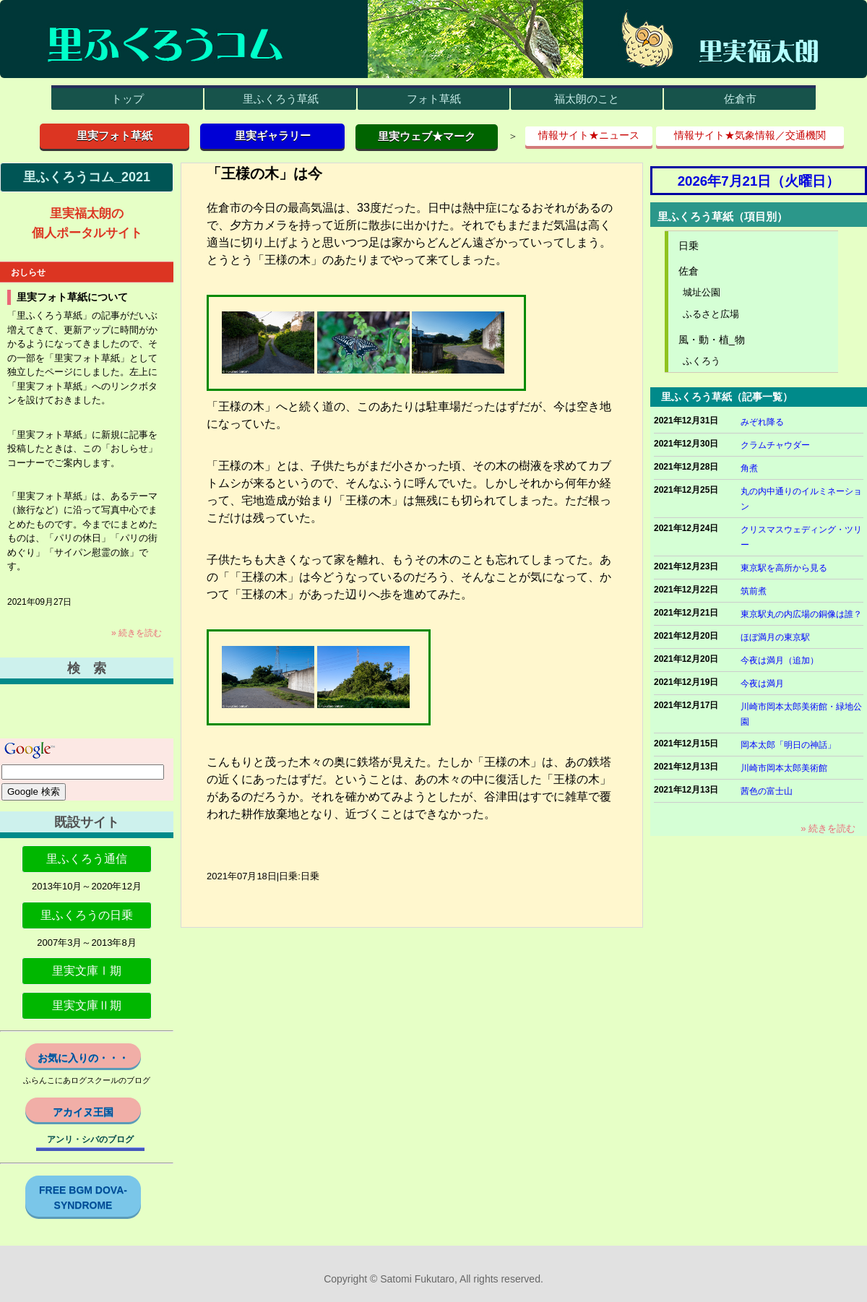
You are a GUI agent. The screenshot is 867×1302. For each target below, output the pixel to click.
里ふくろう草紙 (281, 98)
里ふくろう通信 (86, 859)
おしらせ (28, 272)
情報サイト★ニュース (588, 135)
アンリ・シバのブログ (90, 1139)
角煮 (749, 468)
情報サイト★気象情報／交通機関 (750, 135)
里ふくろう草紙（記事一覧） (727, 396)
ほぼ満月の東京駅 (775, 637)
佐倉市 (740, 98)
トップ (127, 98)
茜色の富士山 (767, 791)
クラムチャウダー (775, 445)
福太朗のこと (586, 98)
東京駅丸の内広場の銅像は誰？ (801, 614)
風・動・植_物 (711, 339)
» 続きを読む (136, 633)
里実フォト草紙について (72, 297)
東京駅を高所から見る (784, 568)
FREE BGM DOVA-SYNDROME (83, 1197)
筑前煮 (754, 591)
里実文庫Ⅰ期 (86, 971)
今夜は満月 (762, 683)
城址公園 (701, 292)
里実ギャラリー (273, 135)
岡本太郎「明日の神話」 (788, 745)
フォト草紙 (434, 98)
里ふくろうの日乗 (86, 915)
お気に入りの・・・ (83, 1058)
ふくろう (701, 360)
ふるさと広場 (711, 314)
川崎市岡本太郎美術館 (784, 768)
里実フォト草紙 (114, 135)
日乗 (688, 245)
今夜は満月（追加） (780, 660)
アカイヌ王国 (83, 1112)
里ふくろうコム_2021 (86, 177)
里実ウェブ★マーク (426, 136)
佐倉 (688, 271)
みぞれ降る (762, 422)
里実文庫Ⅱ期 (86, 1005)
